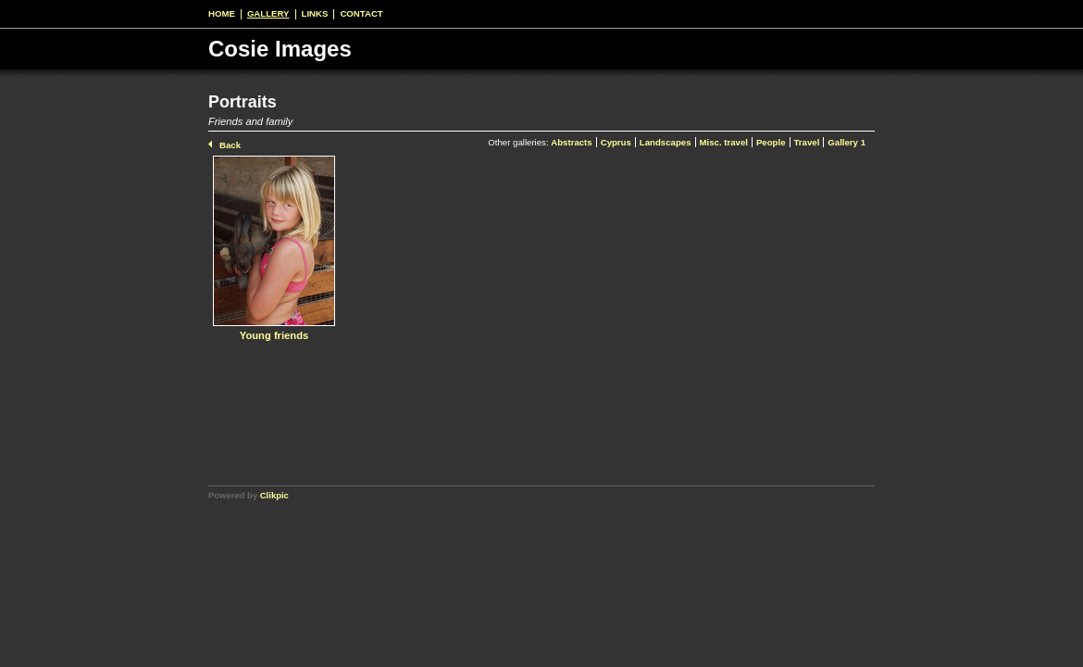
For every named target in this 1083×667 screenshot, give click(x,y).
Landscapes (665, 142)
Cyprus (616, 142)
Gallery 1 (846, 142)
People (771, 142)
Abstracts (571, 142)
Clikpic (274, 495)
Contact (361, 14)
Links (315, 14)
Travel (807, 142)
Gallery (268, 14)
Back (230, 145)
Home (221, 14)
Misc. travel (724, 142)
